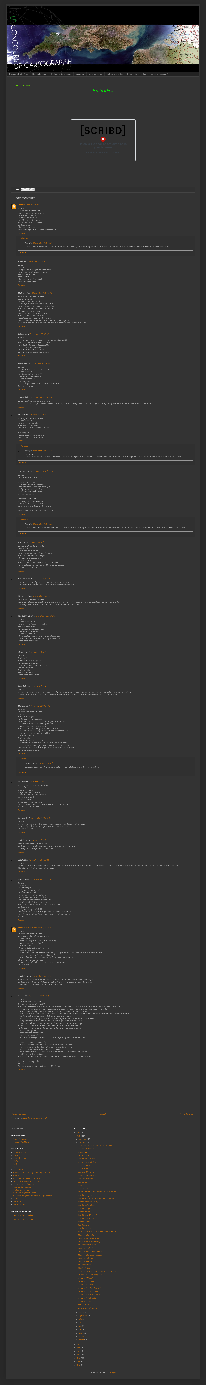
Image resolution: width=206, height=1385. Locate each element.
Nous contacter (17, 1129)
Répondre (21, 233)
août (80, 1319)
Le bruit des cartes (115, 74)
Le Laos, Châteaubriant (87, 1149)
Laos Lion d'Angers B (86, 1172)
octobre (82, 1312)
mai (80, 1326)
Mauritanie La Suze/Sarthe (88, 1238)
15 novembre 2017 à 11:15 (40, 363)
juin (80, 1322)
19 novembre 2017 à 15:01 (41, 928)
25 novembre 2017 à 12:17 (41, 976)
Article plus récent (19, 1114)
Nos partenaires (39, 74)
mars (81, 1333)
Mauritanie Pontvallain (86, 1235)
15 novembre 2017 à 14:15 (38, 542)
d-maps (16, 1199)
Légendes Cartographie (22, 1187)
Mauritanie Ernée (85, 1261)
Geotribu (16, 1175)
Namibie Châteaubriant (87, 1205)
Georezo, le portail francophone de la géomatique (31, 1172)
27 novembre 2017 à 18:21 (39, 996)
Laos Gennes (83, 1188)
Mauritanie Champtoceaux (88, 1258)
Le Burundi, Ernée (85, 1301)
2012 (79, 1358)
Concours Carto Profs (18, 74)
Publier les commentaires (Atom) (35, 1118)
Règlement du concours (60, 74)
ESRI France (18, 1170)
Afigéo (15, 1155)
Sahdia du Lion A (24, 928)
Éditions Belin (18, 1201)
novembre (83, 1142)
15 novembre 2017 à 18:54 (41, 818)
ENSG (15, 1167)
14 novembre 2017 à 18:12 (36, 205)
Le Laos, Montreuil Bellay (87, 1162)
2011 (78, 1361)
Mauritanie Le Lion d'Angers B (90, 1251)
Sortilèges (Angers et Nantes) (24, 1193)
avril (81, 1329)
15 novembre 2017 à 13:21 (40, 415)
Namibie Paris (83, 1225)
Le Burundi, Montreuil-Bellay (89, 1295)
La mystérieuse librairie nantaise (26, 1181)
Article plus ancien (187, 1114)
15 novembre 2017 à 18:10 (42, 524)
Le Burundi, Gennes (85, 1285)
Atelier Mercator (19, 1158)
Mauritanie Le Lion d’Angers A (90, 1255)
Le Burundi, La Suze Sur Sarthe (90, 1288)
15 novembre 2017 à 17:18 (40, 706)
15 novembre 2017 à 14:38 (43, 579)
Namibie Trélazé (84, 1212)
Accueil (103, 1114)
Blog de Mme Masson (21, 1142)
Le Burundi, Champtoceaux (88, 1291)
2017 (79, 1136)
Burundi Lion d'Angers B (87, 1308)
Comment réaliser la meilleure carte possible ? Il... (149, 74)
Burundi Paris (83, 1304)
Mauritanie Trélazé (85, 1248)
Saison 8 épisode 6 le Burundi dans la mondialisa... (97, 1271)
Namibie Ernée (84, 1222)
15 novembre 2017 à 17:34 (38, 782)
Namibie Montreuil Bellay (88, 1202)
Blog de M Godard (20, 1139)
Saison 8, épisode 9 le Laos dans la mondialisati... (96, 1145)
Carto (15, 1164)
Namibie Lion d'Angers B (87, 1215)
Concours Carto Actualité (23, 1219)
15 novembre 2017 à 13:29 (43, 471)
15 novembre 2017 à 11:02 (39, 334)
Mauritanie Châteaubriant (88, 1245)
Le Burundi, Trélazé (85, 1278)
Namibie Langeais (85, 1195)
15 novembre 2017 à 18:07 (43, 451)
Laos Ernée (82, 1182)
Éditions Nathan (19, 1204)
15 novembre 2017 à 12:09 (42, 397)
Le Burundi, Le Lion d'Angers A (90, 1275)
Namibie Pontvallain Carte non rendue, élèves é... (96, 1198)
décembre (83, 1139)
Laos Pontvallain (84, 1165)
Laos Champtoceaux (85, 1179)
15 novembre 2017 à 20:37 (41, 840)
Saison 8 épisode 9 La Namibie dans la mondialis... (97, 1192)
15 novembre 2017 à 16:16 (40, 686)
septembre (83, 1316)
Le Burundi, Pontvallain (87, 1298)
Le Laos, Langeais (84, 1155)
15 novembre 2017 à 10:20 (42, 293)
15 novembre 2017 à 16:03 (45, 616)
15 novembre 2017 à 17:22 (48, 763)
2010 (79, 1365)
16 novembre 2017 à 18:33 (43, 880)
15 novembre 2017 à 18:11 (42, 243)
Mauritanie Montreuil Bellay (89, 1242)
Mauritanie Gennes (85, 1268)
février (82, 1336)
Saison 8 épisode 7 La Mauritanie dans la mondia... (97, 1232)
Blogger (113, 1372)
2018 (79, 1132)
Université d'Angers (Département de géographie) (32, 1196)
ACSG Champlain (19, 1152)
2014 (79, 1351)
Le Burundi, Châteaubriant (88, 1281)
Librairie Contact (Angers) (23, 1184)
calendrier (80, 74)
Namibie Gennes (84, 1228)
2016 (79, 1344)
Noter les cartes (95, 74)
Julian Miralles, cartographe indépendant (29, 1178)
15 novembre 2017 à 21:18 (39, 860)
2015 (79, 1348)
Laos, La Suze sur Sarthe (87, 1159)
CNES (15, 1161)
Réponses (24, 238)
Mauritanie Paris (84, 1265)
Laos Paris (82, 1185)
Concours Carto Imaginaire (24, 1215)
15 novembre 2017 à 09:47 (37, 261)
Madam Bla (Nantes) (21, 1190)
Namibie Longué (84, 1208)
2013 (79, 1355)
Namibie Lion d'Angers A (87, 1218)
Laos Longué (83, 1152)
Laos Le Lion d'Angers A (87, 1175)
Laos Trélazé (83, 1168)
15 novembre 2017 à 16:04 (40, 652)
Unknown (21, 205)
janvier (81, 1340)
